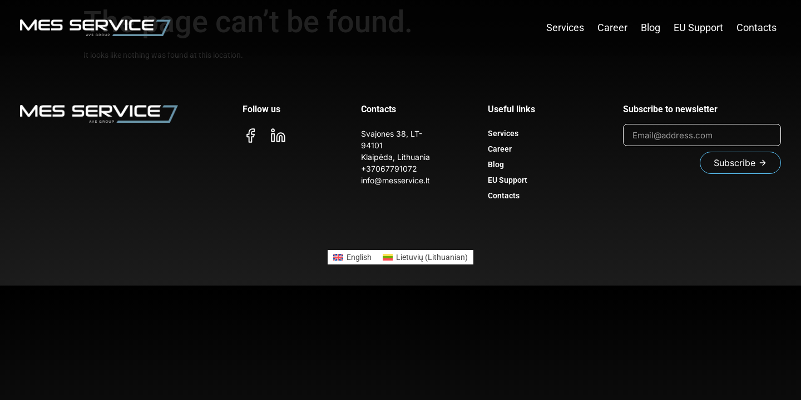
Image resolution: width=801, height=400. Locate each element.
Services (565, 27)
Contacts (756, 27)
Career (612, 27)
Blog (650, 27)
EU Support (698, 27)
